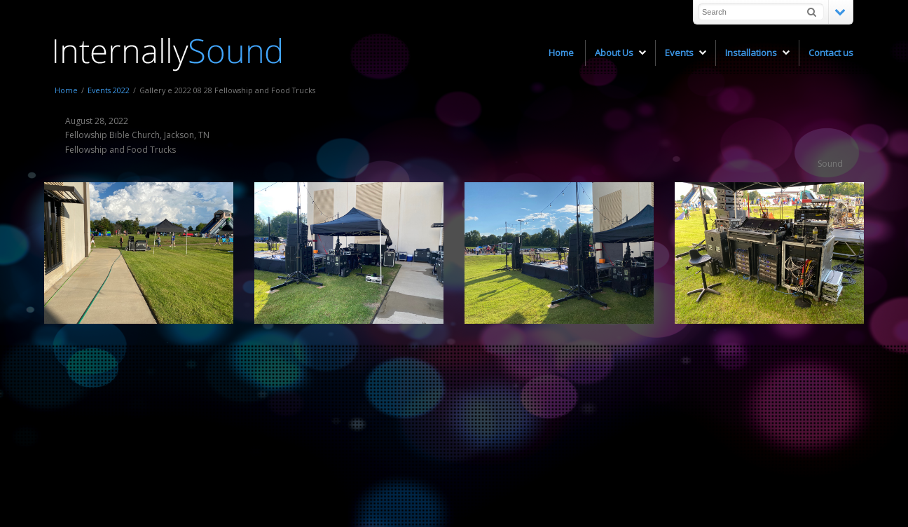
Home (66, 90)
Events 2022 (109, 90)
